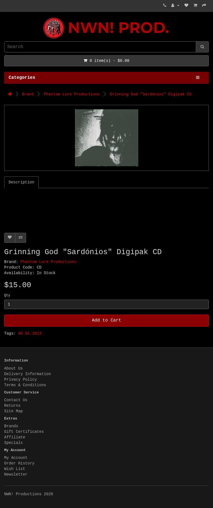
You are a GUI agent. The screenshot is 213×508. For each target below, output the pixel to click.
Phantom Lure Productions (72, 94)
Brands (11, 426)
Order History (19, 463)
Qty (7, 295)
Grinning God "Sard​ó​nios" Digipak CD (151, 94)
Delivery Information (27, 374)
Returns (12, 405)
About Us (13, 368)
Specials (13, 443)
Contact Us (15, 400)
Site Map (13, 411)
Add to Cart (106, 320)
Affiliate (14, 437)
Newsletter (15, 474)
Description (21, 182)
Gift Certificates (24, 431)
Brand (28, 94)
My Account (15, 458)
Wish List (14, 469)
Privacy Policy (20, 379)
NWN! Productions (5, 17)
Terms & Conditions (25, 385)
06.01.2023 (29, 333)
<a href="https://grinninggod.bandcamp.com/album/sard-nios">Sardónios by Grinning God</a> (73, 209)
